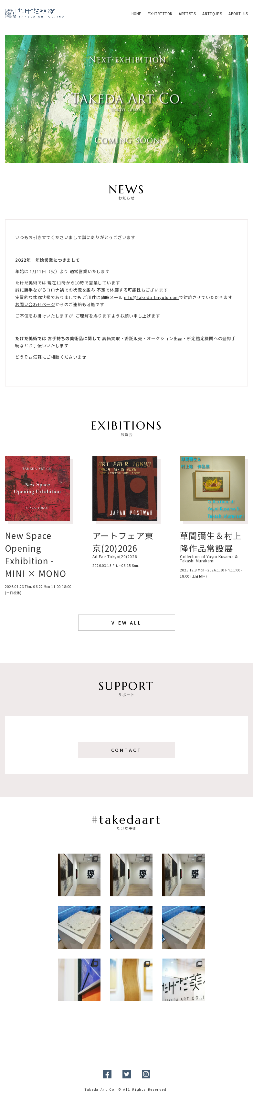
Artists (187, 14)
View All (126, 622)
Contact (126, 750)
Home (136, 14)
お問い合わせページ (35, 304)
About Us (238, 14)
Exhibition (160, 14)
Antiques (212, 14)
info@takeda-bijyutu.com (151, 297)
